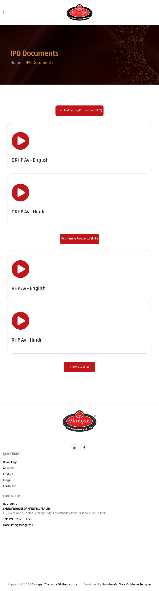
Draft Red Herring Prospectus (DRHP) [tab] (79, 110)
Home (15, 63)
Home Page (10, 462)
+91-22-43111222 (20, 519)
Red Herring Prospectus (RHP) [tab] (79, 238)
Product (8, 474)
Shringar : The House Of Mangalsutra (54, 584)
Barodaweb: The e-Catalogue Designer (126, 584)
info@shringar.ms (22, 525)
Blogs (6, 480)
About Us (8, 468)
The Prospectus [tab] (79, 366)
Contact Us (9, 486)
